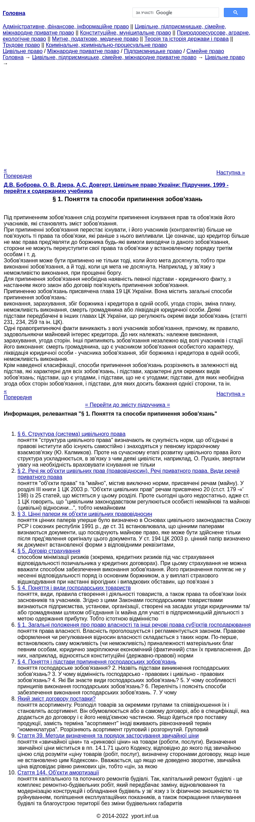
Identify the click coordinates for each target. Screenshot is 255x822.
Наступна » (230, 172)
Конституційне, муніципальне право (125, 33)
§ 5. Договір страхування (48, 551)
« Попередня (18, 173)
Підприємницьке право (153, 51)
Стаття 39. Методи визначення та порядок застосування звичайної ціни (108, 736)
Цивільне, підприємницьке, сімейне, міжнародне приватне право (114, 57)
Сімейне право (205, 51)
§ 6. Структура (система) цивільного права (71, 434)
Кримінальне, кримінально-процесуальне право (106, 45)
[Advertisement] (127, 114)
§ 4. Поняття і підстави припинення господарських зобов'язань (96, 662)
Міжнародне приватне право (83, 51)
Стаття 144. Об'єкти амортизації (58, 772)
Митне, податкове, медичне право (95, 39)
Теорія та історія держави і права (186, 39)
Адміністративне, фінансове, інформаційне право (66, 26)
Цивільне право (22, 51)
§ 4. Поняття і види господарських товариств (74, 588)
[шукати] (175, 13)
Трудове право (21, 45)
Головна (13, 57)
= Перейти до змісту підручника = (127, 405)
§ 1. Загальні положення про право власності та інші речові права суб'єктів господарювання (134, 625)
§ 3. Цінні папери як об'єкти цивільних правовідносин (84, 514)
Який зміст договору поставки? (56, 699)
